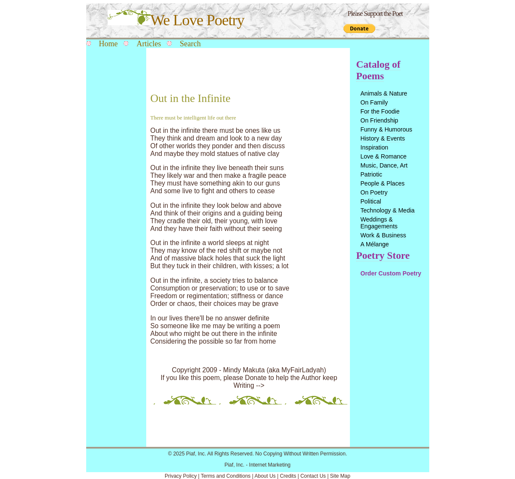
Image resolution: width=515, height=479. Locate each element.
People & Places (383, 183)
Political (371, 201)
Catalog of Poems (378, 70)
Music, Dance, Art (384, 165)
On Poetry (374, 192)
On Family (374, 102)
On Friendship (379, 120)
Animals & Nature (384, 93)
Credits (288, 476)
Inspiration (375, 147)
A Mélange (375, 244)
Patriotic (371, 174)
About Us (264, 476)
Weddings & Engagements (379, 223)
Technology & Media (388, 210)
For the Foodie (380, 111)
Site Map (340, 476)
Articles (148, 43)
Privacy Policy (181, 476)
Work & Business (384, 235)
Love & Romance (384, 156)
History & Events (383, 138)
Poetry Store (383, 255)
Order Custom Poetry (391, 273)
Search (190, 43)
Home (108, 43)
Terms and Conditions (225, 476)
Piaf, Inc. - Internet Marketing (257, 465)
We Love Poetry (176, 20)
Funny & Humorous (387, 129)
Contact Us (312, 476)
